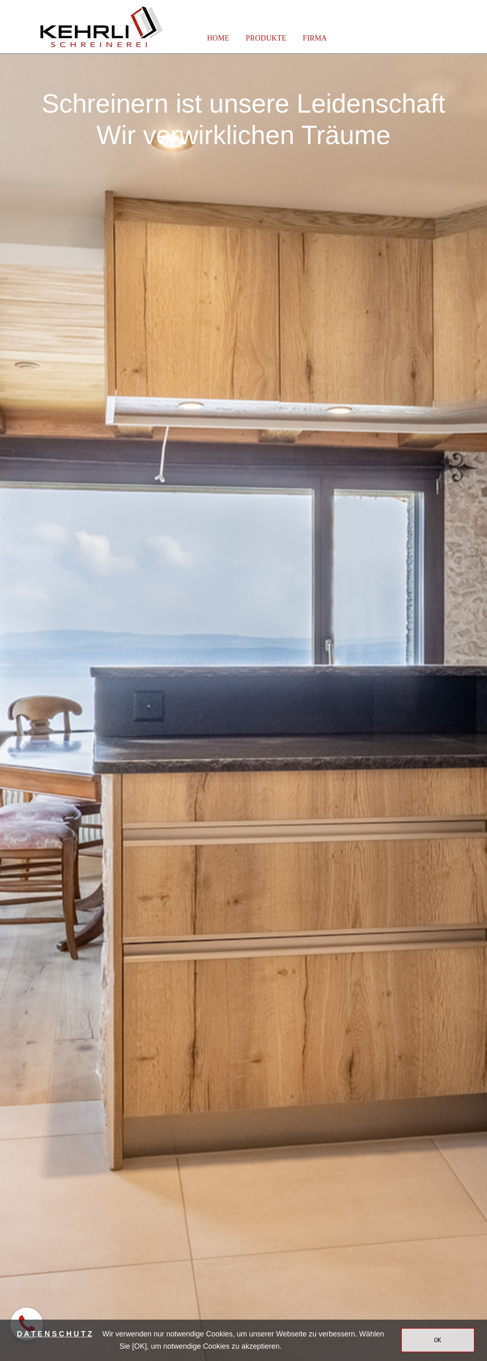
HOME (218, 38)
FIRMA (315, 38)
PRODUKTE (266, 38)
